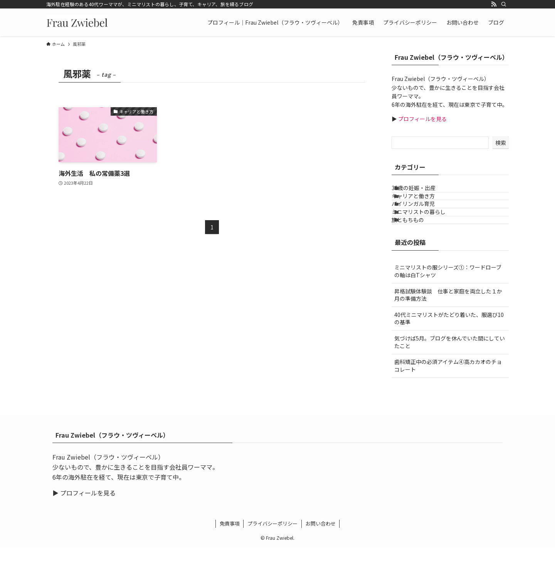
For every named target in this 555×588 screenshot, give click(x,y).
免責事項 (230, 564)
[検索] (504, 4)
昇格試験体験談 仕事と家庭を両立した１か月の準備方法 (448, 335)
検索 (500, 143)
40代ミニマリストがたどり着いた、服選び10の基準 (449, 359)
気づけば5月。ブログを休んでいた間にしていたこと (449, 382)
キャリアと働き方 (422, 208)
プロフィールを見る (422, 119)
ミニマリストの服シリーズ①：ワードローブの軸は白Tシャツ (447, 311)
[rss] (494, 4)
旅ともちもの (417, 256)
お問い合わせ (321, 564)
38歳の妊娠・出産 (423, 192)
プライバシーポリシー (272, 564)
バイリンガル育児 (422, 224)
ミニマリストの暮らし (428, 240)
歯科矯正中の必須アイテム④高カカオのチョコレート (448, 406)
